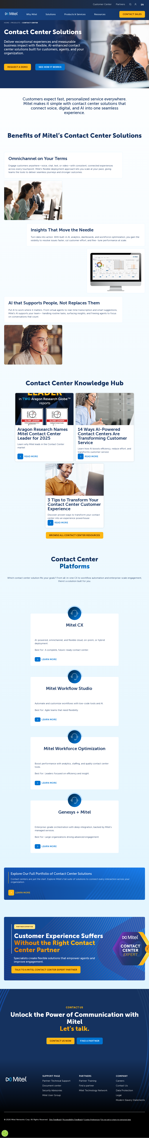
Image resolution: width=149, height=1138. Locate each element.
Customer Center (102, 4)
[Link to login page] (135, 4)
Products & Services (75, 14)
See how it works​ (50, 67)
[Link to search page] (130, 4)
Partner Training (87, 1080)
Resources (99, 14)
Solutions (51, 14)
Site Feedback (55, 1119)
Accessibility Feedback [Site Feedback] (73, 1119)
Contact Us (122, 1085)
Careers (120, 1080)
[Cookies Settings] (4, 1133)
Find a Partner (89, 1040)
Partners (120, 4)
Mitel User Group (51, 1095)
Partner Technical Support (56, 1080)
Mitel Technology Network (93, 1090)
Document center (51, 1085)
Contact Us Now (60, 1040)
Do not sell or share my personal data (116, 1120)
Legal (119, 1095)
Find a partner (86, 1085)
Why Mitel (31, 14)
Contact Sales (132, 14)
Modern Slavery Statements (130, 1100)
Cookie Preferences (92, 1120)
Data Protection (124, 1090)
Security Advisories (52, 1090)
